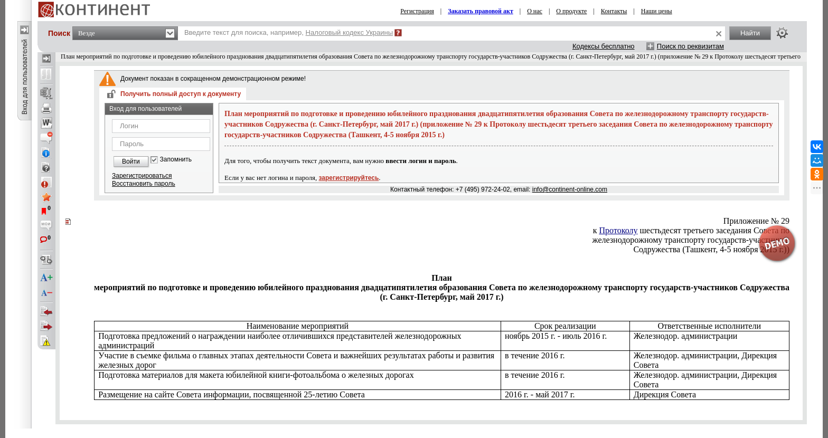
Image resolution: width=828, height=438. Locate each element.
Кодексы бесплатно (603, 46)
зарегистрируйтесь (349, 178)
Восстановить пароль (143, 183)
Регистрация (417, 11)
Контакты (614, 11)
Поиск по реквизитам (690, 46)
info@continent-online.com (569, 189)
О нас (534, 11)
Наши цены (656, 11)
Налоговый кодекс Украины (349, 32)
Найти (750, 33)
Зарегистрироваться (142, 175)
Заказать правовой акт (480, 11)
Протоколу (618, 230)
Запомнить (176, 159)
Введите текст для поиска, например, (288, 32)
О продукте (571, 11)
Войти (131, 161)
